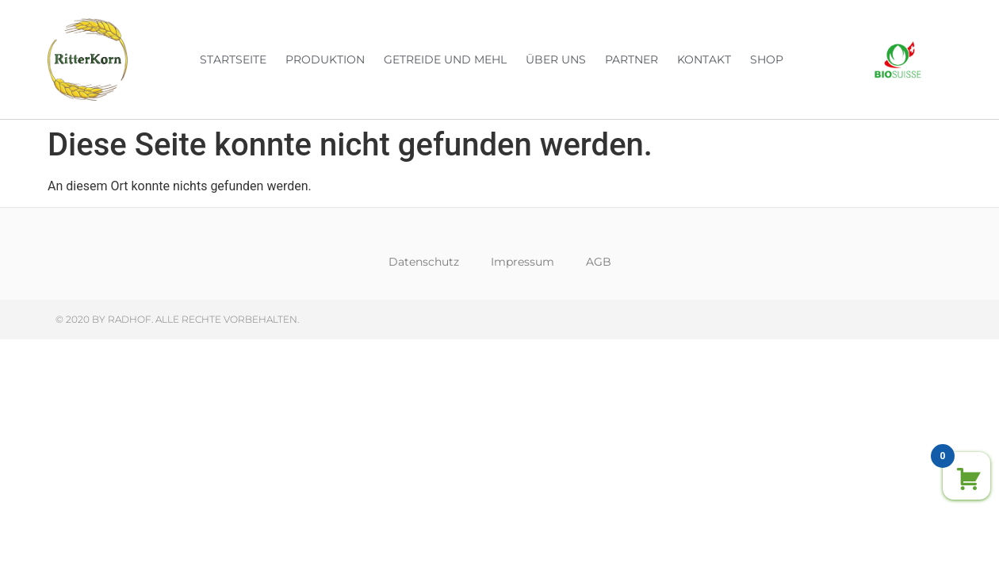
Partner (631, 59)
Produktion (325, 59)
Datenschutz (423, 262)
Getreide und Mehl (445, 59)
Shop (766, 59)
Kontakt (704, 59)
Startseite (233, 59)
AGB (598, 262)
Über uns (556, 59)
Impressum (522, 262)
